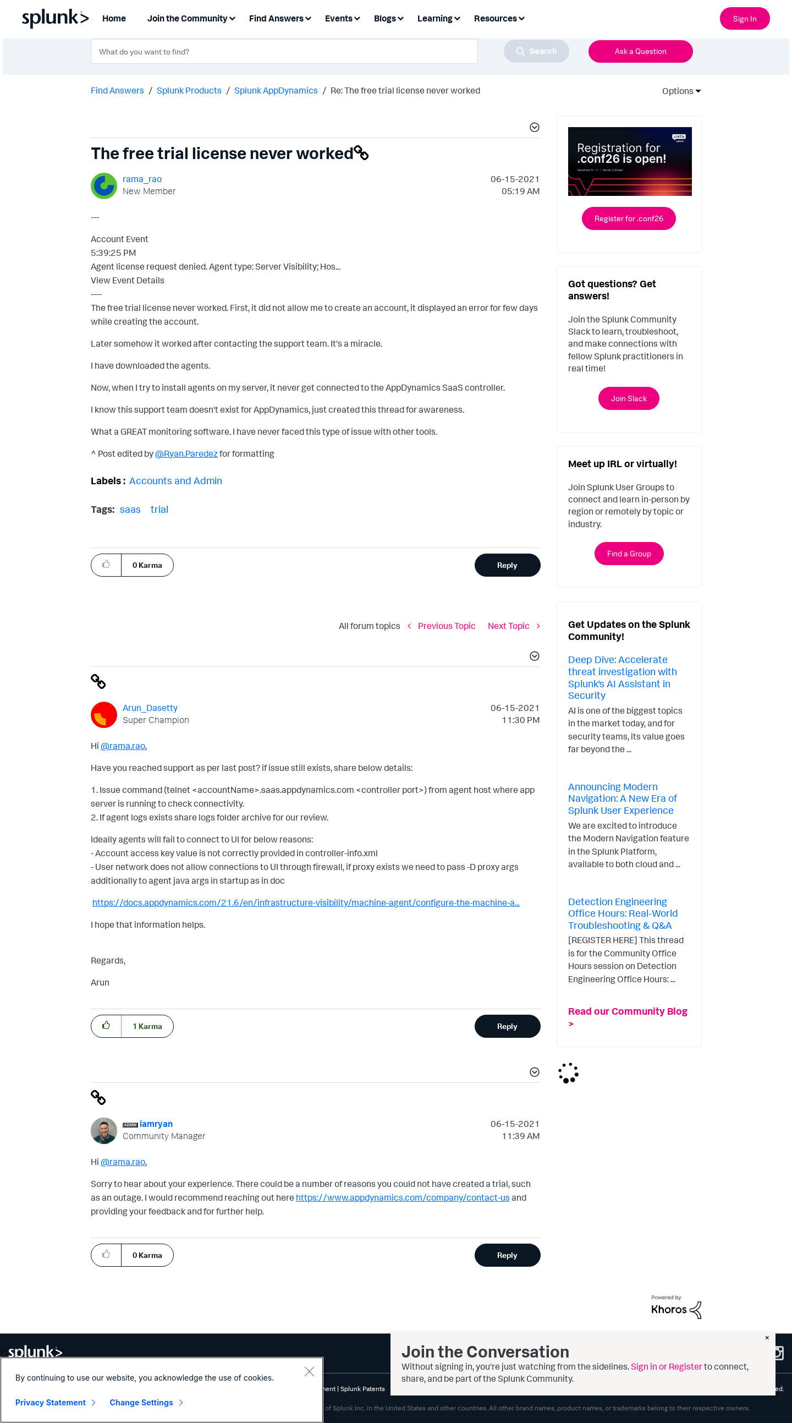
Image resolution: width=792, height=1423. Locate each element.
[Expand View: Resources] (521, 17)
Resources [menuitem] (495, 18)
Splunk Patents (362, 1388)
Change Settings (141, 1404)
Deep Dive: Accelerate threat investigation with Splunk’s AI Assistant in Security (622, 677)
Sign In (745, 18)
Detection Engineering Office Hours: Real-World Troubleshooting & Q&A (623, 913)
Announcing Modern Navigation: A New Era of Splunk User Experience (622, 798)
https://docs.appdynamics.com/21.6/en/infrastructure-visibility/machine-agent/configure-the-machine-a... (306, 902)
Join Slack (629, 398)
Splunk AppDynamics (276, 90)
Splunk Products (189, 90)
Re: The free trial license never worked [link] (405, 90)
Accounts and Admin (175, 480)
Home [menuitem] (114, 18)
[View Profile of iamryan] (156, 1123)
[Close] (309, 1373)
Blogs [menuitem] (385, 18)
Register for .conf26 (629, 218)
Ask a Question (641, 51)
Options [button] (674, 90)
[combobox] (330, 51)
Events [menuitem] (339, 18)
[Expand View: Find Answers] (308, 17)
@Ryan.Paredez (186, 453)
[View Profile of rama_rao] (142, 178)
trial (159, 509)
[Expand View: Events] (356, 17)
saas (130, 509)
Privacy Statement (50, 1404)
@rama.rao (123, 745)
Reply (507, 565)
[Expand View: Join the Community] (232, 17)
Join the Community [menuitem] (187, 18)
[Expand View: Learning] (457, 17)
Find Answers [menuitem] (276, 18)
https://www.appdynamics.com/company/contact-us (403, 1197)
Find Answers (117, 90)
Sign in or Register (666, 1366)
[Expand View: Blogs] (400, 17)
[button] (533, 129)
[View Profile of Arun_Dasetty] (150, 707)
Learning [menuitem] (435, 18)
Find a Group (629, 553)
